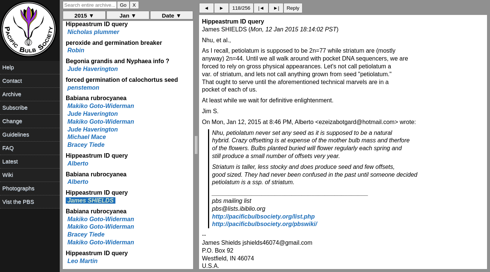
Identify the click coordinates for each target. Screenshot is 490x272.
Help (8, 67)
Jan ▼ (128, 15)
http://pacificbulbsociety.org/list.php (263, 216)
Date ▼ (172, 15)
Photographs (18, 188)
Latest (10, 161)
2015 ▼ (84, 15)
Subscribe (15, 107)
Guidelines (15, 134)
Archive (11, 94)
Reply (292, 8)
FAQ (7, 148)
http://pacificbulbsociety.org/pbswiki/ (264, 224)
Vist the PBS (18, 201)
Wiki (7, 174)
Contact (12, 80)
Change (12, 121)
